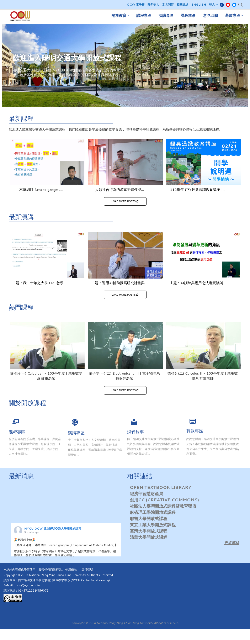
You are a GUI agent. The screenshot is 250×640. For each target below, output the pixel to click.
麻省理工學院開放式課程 (153, 512)
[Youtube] (228, 5)
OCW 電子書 (136, 4)
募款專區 (232, 16)
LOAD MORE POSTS (125, 201)
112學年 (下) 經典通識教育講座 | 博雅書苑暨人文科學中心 (196, 192)
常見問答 (168, 4)
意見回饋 (210, 16)
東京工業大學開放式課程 (153, 525)
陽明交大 (153, 4)
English (198, 4)
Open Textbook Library (160, 487)
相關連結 (182, 4)
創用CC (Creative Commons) (164, 500)
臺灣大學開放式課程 (148, 531)
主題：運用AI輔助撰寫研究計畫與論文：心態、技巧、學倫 (118, 285)
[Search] (240, 4)
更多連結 (231, 542)
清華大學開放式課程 (148, 537)
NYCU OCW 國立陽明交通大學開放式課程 (52, 529)
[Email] (234, 5)
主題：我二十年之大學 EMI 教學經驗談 (39, 285)
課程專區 (143, 16)
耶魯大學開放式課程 (148, 518)
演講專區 (166, 16)
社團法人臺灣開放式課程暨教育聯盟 (163, 506)
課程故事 (188, 16)
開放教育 (118, 16)
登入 (212, 4)
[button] (119, 104)
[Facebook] (222, 5)
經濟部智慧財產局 (146, 493)
